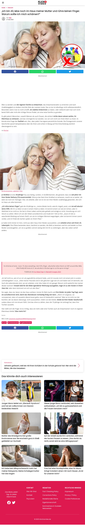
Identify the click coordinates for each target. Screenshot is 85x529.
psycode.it (30, 499)
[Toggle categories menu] (3, 2)
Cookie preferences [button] (72, 499)
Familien (10, 8)
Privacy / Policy (71, 495)
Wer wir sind (31, 491)
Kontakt (29, 495)
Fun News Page (39, 272)
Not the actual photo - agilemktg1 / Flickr (12, 191)
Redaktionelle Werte (50, 499)
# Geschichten (25, 322)
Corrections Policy (50, 495)
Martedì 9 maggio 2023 (53, 272)
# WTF (4, 322)
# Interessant (13, 322)
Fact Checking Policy (50, 491)
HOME (3, 8)
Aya (10, 18)
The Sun (6, 130)
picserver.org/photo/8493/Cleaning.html (22, 319)
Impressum (69, 491)
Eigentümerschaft (49, 502)
